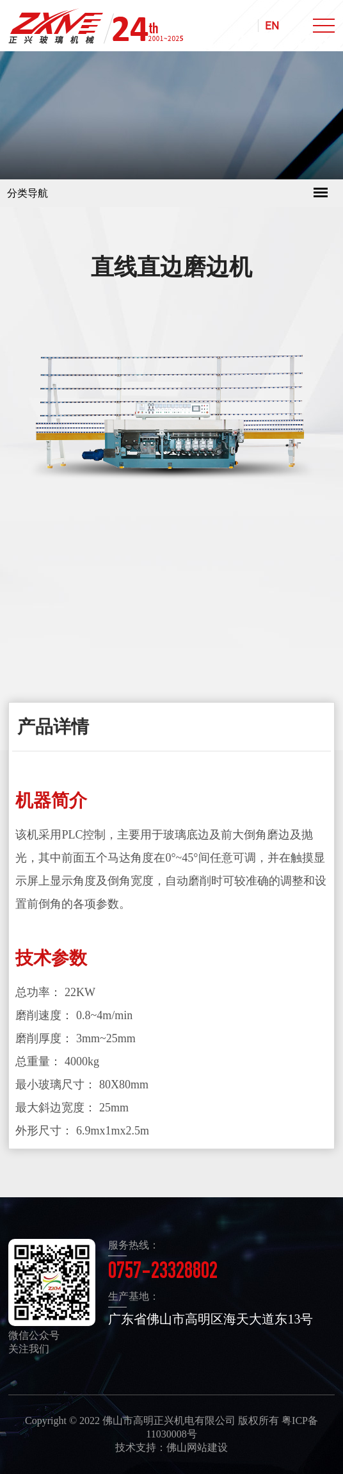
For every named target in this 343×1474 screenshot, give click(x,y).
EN (272, 25)
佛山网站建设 (197, 1447)
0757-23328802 (163, 1272)
